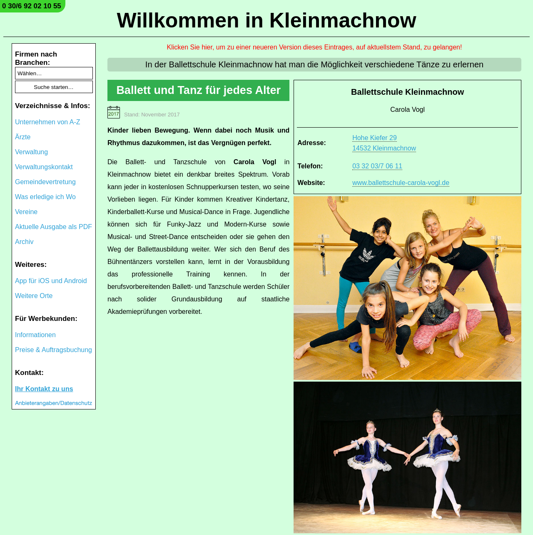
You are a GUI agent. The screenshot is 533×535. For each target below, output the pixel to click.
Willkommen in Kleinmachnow (266, 20)
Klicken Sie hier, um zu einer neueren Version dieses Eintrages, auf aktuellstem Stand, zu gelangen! (314, 47)
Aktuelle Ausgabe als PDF (53, 226)
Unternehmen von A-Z (47, 122)
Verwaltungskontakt (44, 166)
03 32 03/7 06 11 (377, 166)
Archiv (24, 241)
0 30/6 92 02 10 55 (31, 6)
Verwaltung (31, 151)
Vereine (26, 211)
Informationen (35, 334)
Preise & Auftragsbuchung (53, 349)
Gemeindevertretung (45, 181)
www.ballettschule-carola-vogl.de (400, 182)
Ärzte (22, 137)
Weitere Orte (33, 295)
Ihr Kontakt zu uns (44, 388)
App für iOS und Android (51, 280)
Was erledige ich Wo (45, 196)
